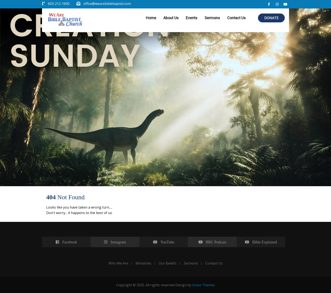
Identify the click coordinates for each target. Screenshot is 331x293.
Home (151, 18)
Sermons (212, 18)
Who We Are (118, 263)
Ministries (143, 263)
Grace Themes (203, 285)
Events (191, 18)
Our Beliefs (167, 263)
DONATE (271, 18)
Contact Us (236, 18)
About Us (171, 18)
